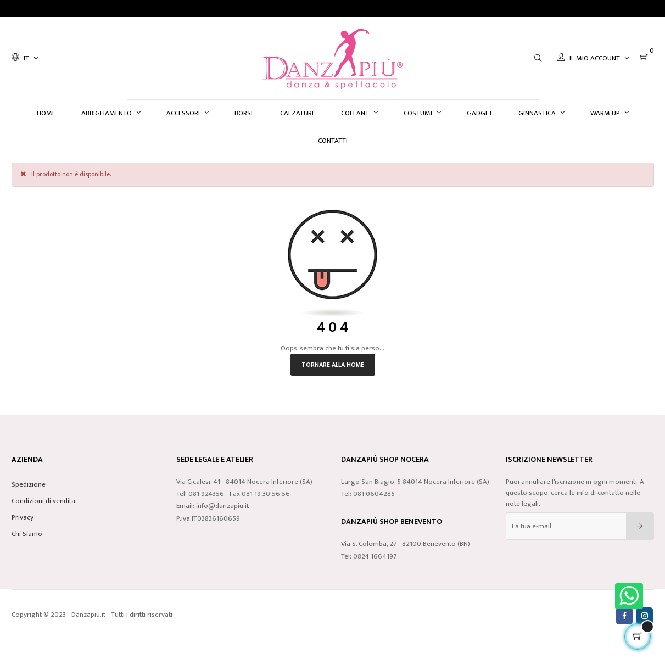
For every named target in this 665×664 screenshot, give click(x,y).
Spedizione (29, 484)
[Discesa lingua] (25, 58)
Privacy (22, 517)
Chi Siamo (27, 534)
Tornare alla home (332, 364)
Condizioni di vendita (43, 501)
